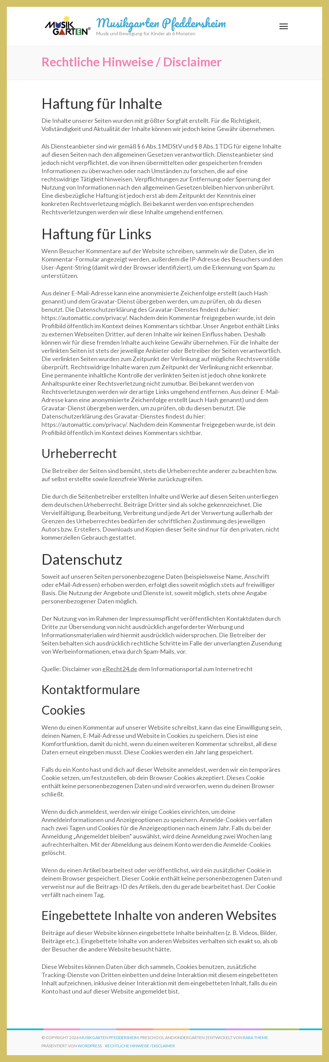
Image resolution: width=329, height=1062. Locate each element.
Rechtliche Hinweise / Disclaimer (140, 1045)
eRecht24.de (119, 669)
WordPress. (90, 1045)
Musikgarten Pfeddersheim (161, 22)
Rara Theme (255, 1037)
